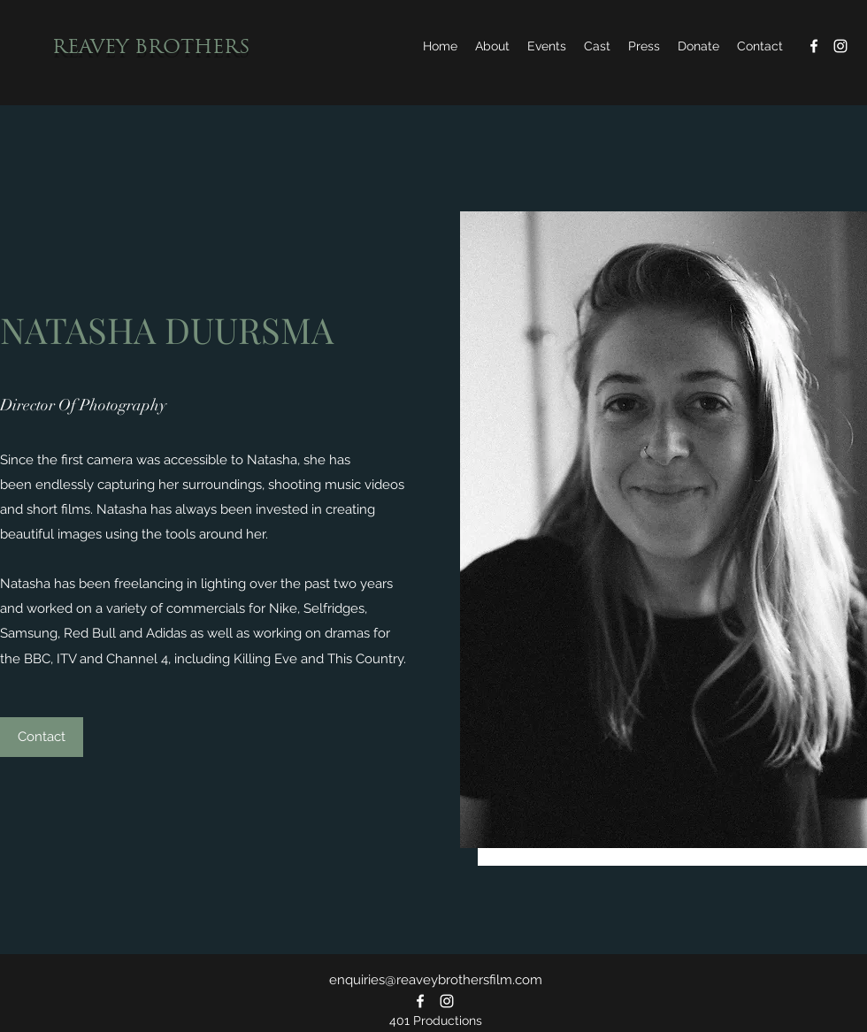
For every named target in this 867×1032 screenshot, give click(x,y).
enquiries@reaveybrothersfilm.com (435, 980)
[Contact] (41, 737)
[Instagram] (840, 46)
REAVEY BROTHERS (151, 48)
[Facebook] (814, 46)
